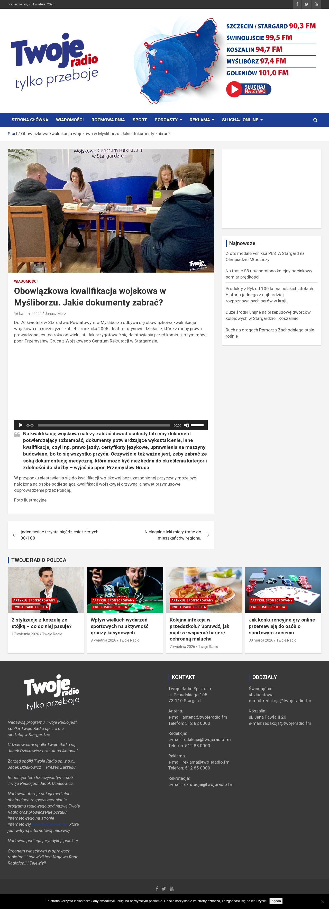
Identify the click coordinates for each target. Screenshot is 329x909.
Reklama (200, 119)
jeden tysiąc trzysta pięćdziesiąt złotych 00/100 (59, 535)
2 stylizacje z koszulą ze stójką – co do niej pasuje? (41, 623)
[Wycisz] (186, 425)
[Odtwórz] (20, 425)
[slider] (104, 425)
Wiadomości (70, 119)
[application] (111, 425)
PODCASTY (166, 119)
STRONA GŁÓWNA (30, 119)
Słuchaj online (240, 119)
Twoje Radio (52, 634)
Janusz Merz (55, 314)
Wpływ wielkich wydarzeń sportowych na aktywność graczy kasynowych (120, 626)
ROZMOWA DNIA (108, 119)
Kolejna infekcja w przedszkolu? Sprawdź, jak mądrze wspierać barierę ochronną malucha (199, 629)
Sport (140, 119)
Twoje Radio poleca (30, 607)
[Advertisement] (111, 384)
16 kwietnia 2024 (28, 314)
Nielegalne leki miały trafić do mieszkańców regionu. (173, 535)
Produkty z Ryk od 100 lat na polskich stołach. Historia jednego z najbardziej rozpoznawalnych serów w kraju (270, 294)
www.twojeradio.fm (50, 824)
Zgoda (276, 901)
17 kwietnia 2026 (25, 634)
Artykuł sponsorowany (34, 600)
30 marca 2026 (261, 640)
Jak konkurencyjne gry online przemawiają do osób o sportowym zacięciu (282, 626)
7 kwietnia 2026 (182, 647)
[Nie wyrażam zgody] (322, 901)
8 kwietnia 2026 (103, 640)
